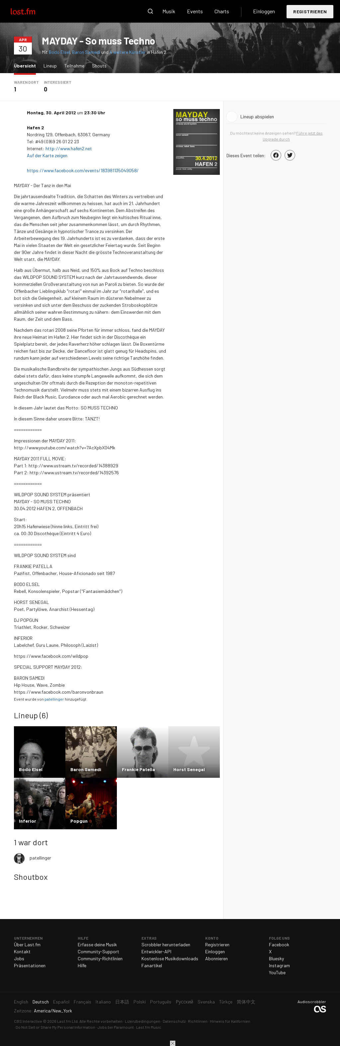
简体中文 (246, 1001)
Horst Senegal (189, 769)
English (21, 1001)
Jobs (19, 958)
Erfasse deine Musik (97, 944)
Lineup (50, 65)
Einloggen (264, 11)
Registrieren (310, 11)
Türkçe (225, 1001)
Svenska (206, 1001)
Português (160, 1001)
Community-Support (98, 951)
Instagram (279, 965)
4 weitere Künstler (128, 52)
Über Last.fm (27, 944)
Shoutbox (30, 876)
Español (61, 1001)
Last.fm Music (148, 1027)
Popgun (79, 821)
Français (82, 1001)
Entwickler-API (156, 951)
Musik (168, 11)
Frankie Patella (138, 769)
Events (195, 11)
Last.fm (30, 11)
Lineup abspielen (257, 116)
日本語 (122, 1001)
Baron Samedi (86, 52)
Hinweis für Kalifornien (230, 1021)
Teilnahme (74, 65)
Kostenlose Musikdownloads (169, 958)
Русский (184, 1001)
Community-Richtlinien (100, 958)
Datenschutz (174, 1021)
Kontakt (22, 951)
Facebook (279, 944)
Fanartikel (151, 965)
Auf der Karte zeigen (47, 155)
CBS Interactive (28, 1021)
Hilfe (82, 965)
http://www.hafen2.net (68, 148)
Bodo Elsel (59, 52)
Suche (150, 11)
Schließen (172, 1043)
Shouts (99, 65)
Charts (221, 11)
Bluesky (276, 958)
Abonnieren (216, 958)
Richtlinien (198, 1021)
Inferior (27, 821)
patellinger (54, 699)
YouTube (277, 972)
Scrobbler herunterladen (165, 944)
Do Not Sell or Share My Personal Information (55, 1027)
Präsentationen (29, 965)
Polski (139, 1001)
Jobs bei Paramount (116, 1027)
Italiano (103, 1001)
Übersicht (26, 65)
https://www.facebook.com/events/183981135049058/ (83, 170)
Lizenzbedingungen (142, 1021)
